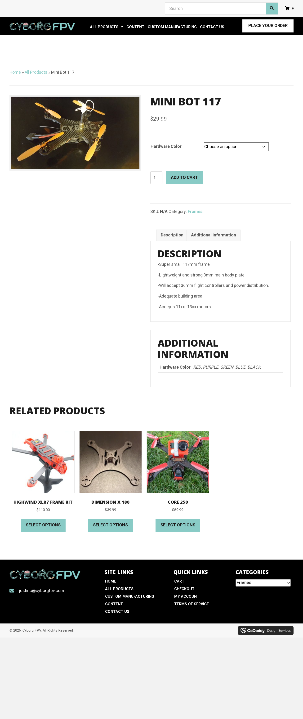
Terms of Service (191, 604)
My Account (186, 596)
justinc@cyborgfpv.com (41, 591)
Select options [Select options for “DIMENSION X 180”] (110, 525)
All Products (36, 72)
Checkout (184, 589)
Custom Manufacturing (129, 596)
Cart (179, 581)
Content (114, 604)
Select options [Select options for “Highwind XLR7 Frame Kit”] (43, 525)
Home (15, 72)
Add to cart (184, 177)
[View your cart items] (290, 8)
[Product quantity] (156, 177)
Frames (195, 211)
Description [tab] (172, 235)
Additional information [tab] (213, 235)
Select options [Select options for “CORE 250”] (177, 525)
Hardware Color (166, 146)
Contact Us (117, 612)
